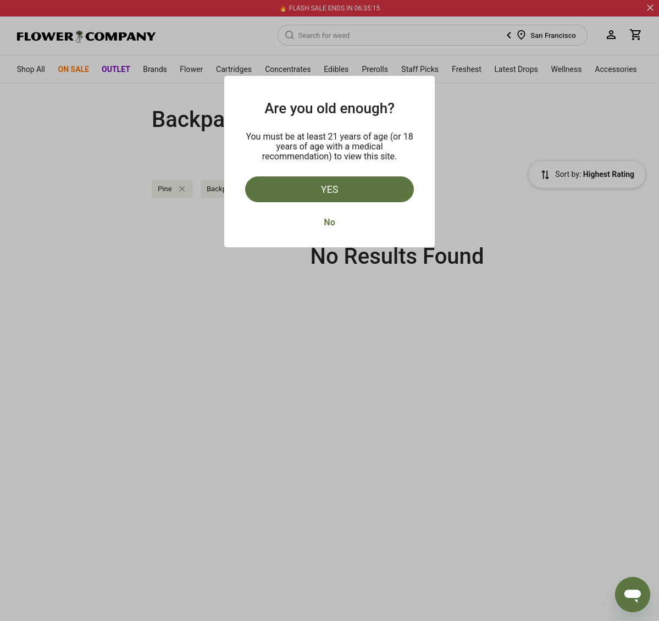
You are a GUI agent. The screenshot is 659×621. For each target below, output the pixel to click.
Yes (330, 189)
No (329, 222)
